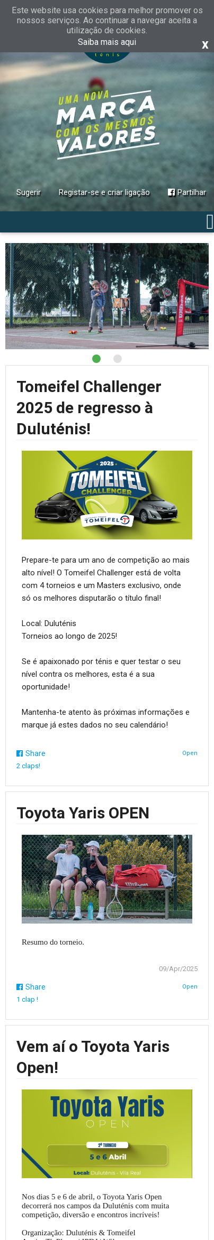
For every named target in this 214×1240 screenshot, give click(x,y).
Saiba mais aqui (107, 42)
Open (190, 753)
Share (31, 753)
